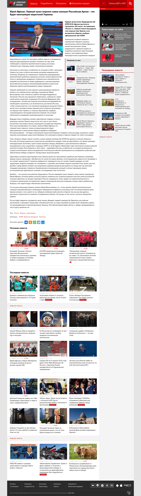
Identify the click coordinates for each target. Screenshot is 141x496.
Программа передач (80, 3)
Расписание (42, 484)
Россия (16, 213)
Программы (61, 3)
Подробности (47, 3)
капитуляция (30, 213)
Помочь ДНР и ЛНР (117, 3)
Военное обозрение (31, 217)
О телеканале (14, 486)
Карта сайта (71, 493)
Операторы (28, 484)
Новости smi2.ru (16, 306)
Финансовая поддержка (75, 486)
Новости (33, 3)
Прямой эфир (43, 486)
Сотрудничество (29, 486)
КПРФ (21, 217)
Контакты (13, 484)
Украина (22, 213)
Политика (42, 217)
